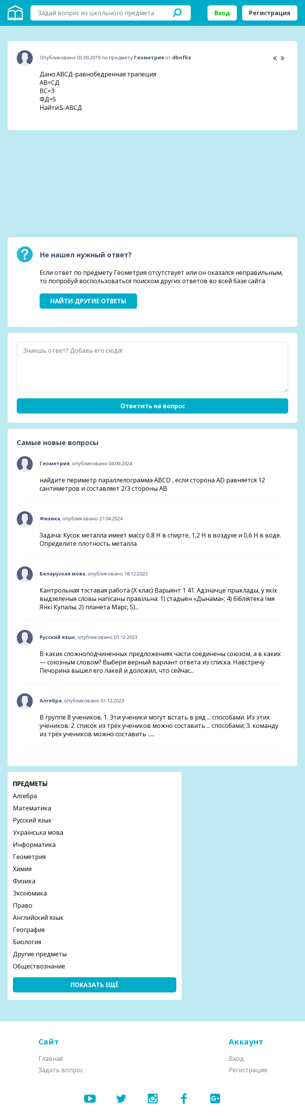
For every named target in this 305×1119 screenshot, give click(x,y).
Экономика (30, 893)
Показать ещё (94, 985)
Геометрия (29, 857)
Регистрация (270, 13)
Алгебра (25, 796)
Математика (32, 808)
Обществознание (39, 966)
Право (22, 905)
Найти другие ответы (88, 301)
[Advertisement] (65, 183)
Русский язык (32, 820)
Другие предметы (40, 954)
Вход (222, 13)
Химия (22, 869)
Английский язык (38, 917)
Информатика (34, 844)
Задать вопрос (60, 1070)
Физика (24, 881)
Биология (27, 942)
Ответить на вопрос (152, 406)
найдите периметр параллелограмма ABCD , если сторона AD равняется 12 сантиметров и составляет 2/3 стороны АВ (152, 484)
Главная (50, 1058)
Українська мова (38, 832)
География (29, 930)
